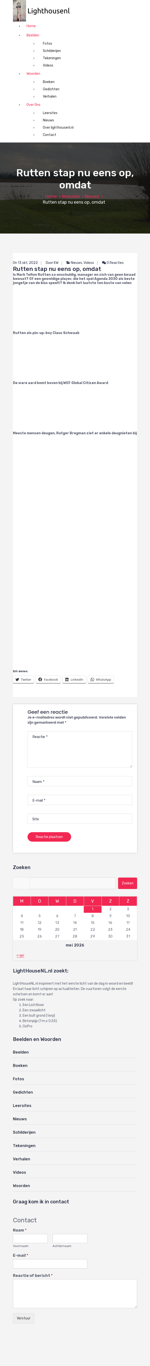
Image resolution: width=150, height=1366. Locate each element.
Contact (49, 135)
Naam (20, 1230)
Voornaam (20, 1246)
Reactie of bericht (33, 1275)
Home (31, 26)
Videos (48, 65)
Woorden (33, 74)
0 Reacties (113, 263)
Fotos (47, 44)
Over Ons (33, 105)
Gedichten (51, 89)
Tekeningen (52, 58)
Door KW (52, 263)
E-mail (20, 1255)
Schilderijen (52, 51)
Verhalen (49, 96)
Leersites (50, 113)
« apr (20, 955)
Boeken (49, 82)
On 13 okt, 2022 (25, 263)
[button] (44, 11)
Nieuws (48, 120)
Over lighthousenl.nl (58, 128)
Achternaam (62, 1246)
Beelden (33, 35)
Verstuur (23, 1318)
